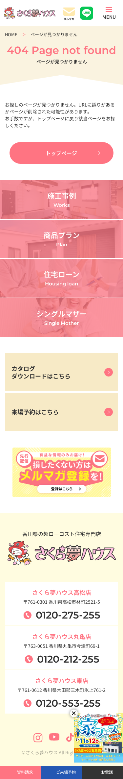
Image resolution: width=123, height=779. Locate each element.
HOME (11, 34)
